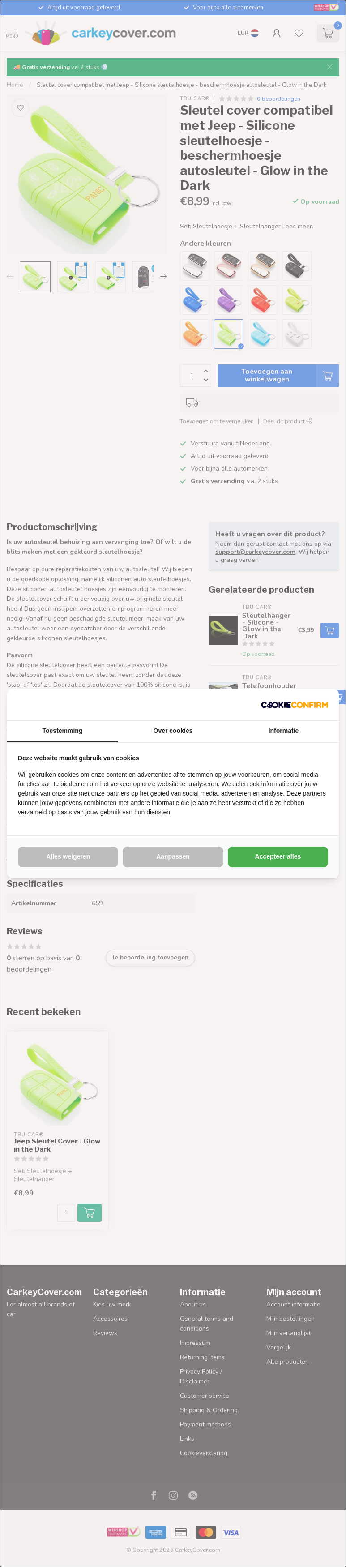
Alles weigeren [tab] (68, 856)
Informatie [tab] (284, 730)
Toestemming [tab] (63, 730)
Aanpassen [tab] (173, 856)
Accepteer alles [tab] (278, 856)
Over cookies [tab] (173, 730)
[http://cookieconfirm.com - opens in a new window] (294, 705)
